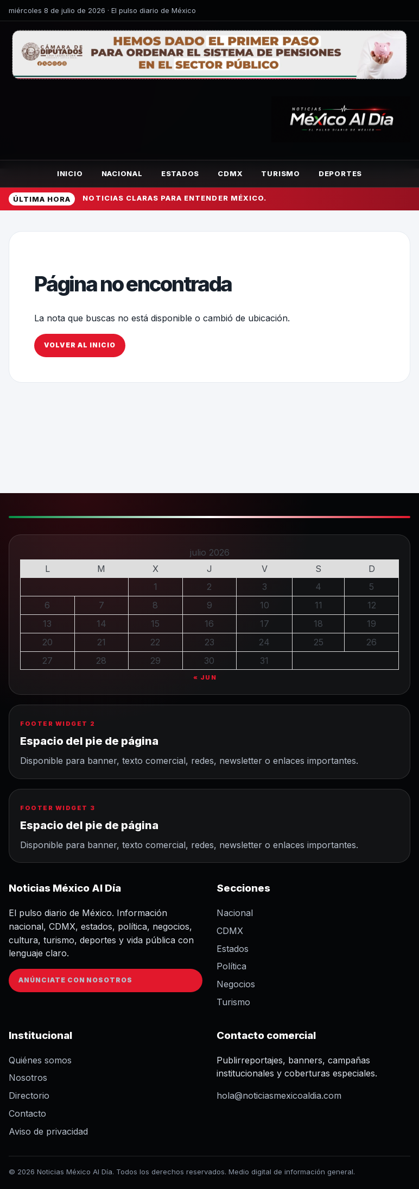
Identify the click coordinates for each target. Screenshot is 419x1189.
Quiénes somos (40, 1060)
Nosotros (28, 1077)
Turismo (280, 173)
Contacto (27, 1113)
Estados (180, 173)
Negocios (236, 984)
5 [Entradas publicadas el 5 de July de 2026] (371, 586)
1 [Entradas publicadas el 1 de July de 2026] (155, 586)
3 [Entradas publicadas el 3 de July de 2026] (264, 586)
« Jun (205, 677)
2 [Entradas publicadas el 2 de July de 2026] (209, 586)
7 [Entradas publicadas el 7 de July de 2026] (101, 605)
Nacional (122, 173)
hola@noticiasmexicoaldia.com (279, 1095)
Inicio (70, 173)
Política (231, 966)
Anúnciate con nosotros (75, 980)
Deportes (340, 173)
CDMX (230, 173)
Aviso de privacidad (48, 1131)
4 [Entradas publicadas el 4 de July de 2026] (318, 586)
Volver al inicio (79, 345)
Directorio (29, 1095)
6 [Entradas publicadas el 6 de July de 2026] (47, 605)
